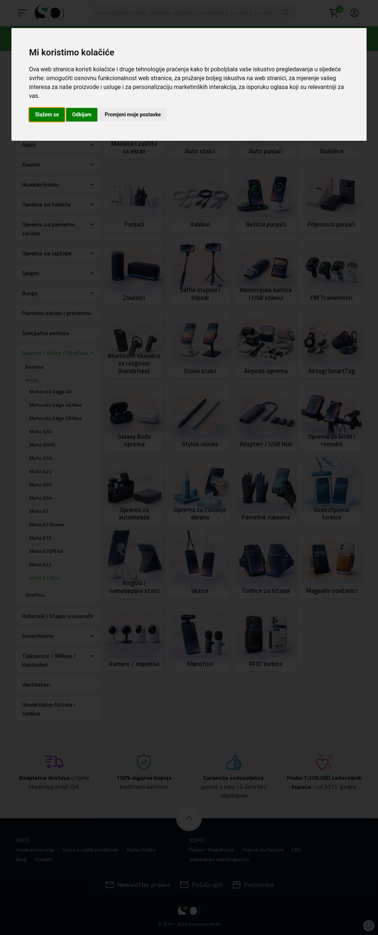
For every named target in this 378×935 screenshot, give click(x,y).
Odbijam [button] (81, 114)
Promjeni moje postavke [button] (133, 114)
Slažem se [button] (47, 114)
